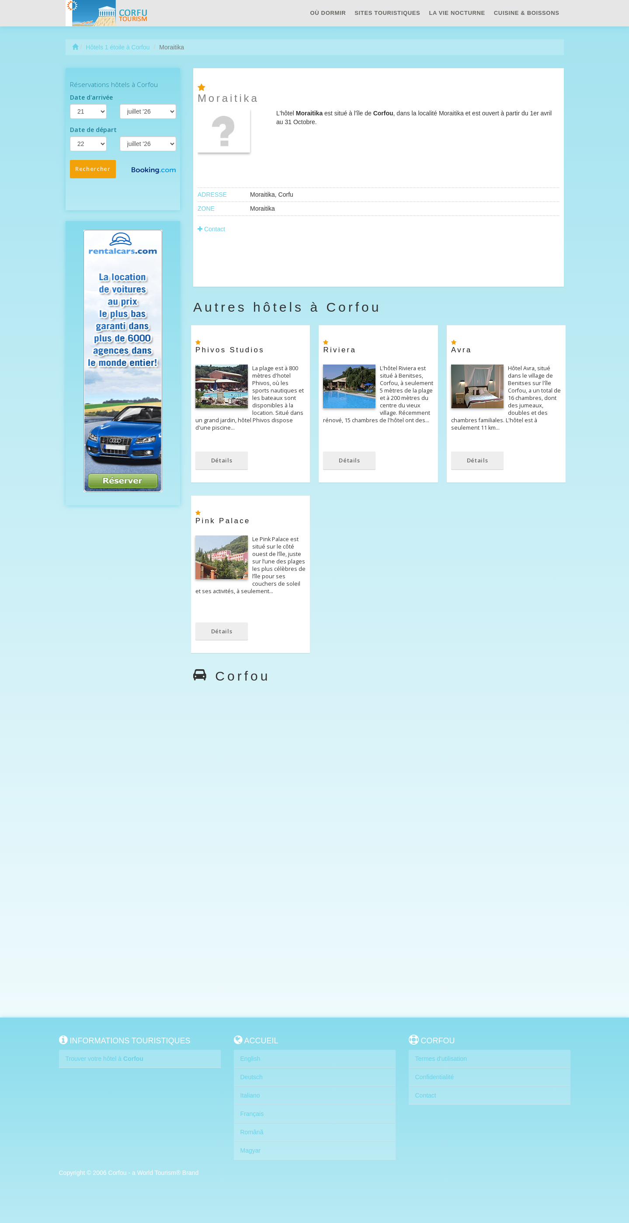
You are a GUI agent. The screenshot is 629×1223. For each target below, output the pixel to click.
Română (252, 1132)
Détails (222, 460)
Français (252, 1113)
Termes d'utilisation (441, 1058)
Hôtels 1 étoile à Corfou (117, 47)
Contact (211, 229)
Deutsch (251, 1077)
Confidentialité (434, 1077)
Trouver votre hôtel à (104, 1058)
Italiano (250, 1095)
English (250, 1058)
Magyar (250, 1150)
